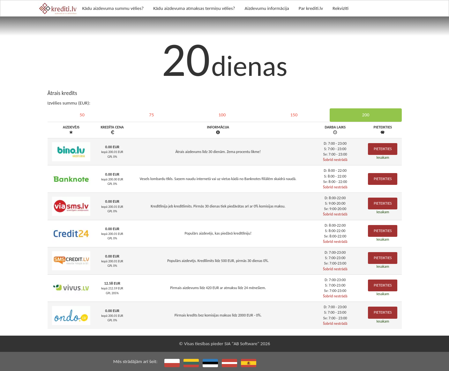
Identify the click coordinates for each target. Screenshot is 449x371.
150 (294, 115)
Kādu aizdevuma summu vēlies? (113, 8)
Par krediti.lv (311, 8)
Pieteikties (383, 149)
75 (151, 115)
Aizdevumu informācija (267, 8)
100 (222, 115)
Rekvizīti (340, 8)
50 (82, 115)
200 (366, 115)
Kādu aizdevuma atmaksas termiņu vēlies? (194, 8)
